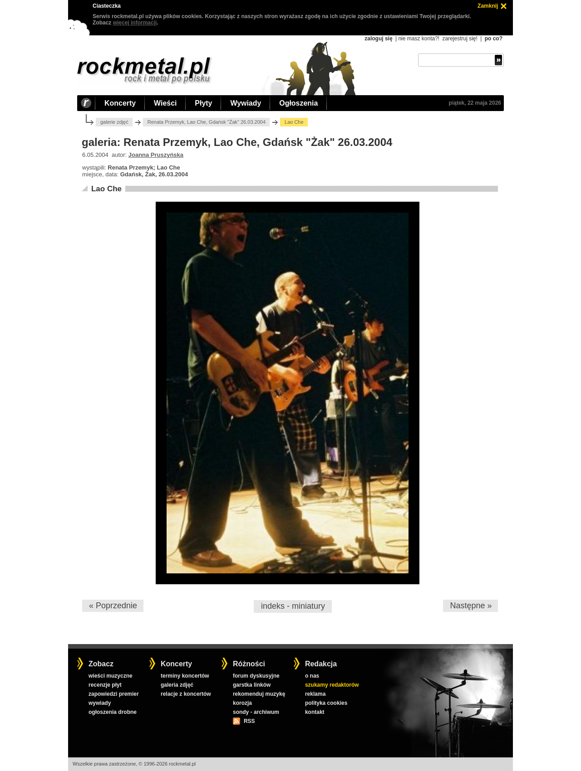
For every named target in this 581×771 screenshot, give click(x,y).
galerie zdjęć (114, 122)
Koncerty (120, 103)
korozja (242, 703)
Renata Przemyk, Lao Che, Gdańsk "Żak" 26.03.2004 (207, 122)
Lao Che (106, 188)
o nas (312, 676)
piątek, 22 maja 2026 (475, 103)
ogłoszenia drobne (113, 712)
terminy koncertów (185, 676)
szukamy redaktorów (332, 685)
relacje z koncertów (186, 694)
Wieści (165, 103)
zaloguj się (378, 38)
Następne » (471, 605)
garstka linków (252, 685)
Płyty (203, 103)
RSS (249, 721)
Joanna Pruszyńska (155, 154)
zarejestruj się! (459, 38)
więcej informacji (135, 22)
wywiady (100, 703)
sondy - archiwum (256, 712)
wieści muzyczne (111, 676)
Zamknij (488, 6)
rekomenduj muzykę (259, 694)
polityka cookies (326, 703)
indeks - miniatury (293, 606)
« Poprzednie (113, 605)
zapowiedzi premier (114, 694)
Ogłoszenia (298, 103)
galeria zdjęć (177, 685)
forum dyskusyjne (256, 676)
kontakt (315, 712)
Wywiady (245, 103)
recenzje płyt (105, 685)
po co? (493, 38)
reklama (315, 694)
